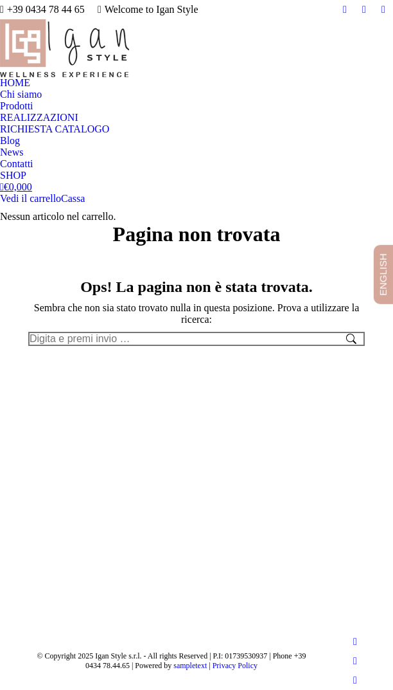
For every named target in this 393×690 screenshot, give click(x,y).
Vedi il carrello (30, 198)
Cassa (73, 198)
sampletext (190, 665)
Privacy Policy (235, 665)
